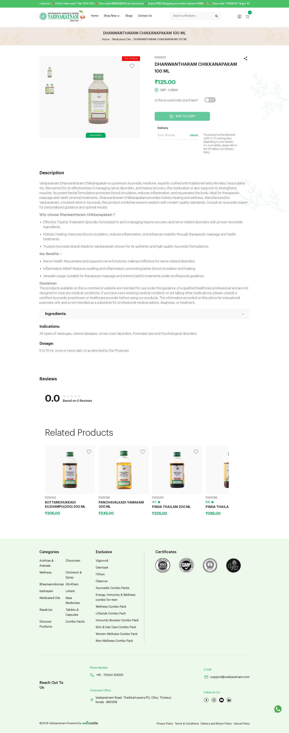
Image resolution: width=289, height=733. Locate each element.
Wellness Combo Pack (111, 606)
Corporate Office (100, 690)
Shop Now (110, 16)
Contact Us (145, 16)
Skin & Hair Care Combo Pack (116, 627)
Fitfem (100, 574)
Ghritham (72, 584)
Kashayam (46, 591)
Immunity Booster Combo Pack (117, 620)
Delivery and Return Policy (216, 723)
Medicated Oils (121, 39)
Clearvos (102, 581)
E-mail (207, 669)
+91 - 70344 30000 (106, 675)
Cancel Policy (242, 723)
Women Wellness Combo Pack (116, 634)
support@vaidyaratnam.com (227, 677)
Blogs (129, 16)
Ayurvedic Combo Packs (112, 588)
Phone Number (99, 668)
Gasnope (102, 567)
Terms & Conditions (187, 723)
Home (94, 16)
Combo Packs (75, 621)
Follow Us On (212, 692)
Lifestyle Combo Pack (111, 613)
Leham (70, 591)
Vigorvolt (102, 560)
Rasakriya (45, 609)
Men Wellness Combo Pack (114, 640)
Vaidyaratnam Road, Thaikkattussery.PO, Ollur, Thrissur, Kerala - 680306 (131, 700)
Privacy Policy (165, 723)
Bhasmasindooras (51, 584)
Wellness (45, 572)
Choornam (73, 560)
